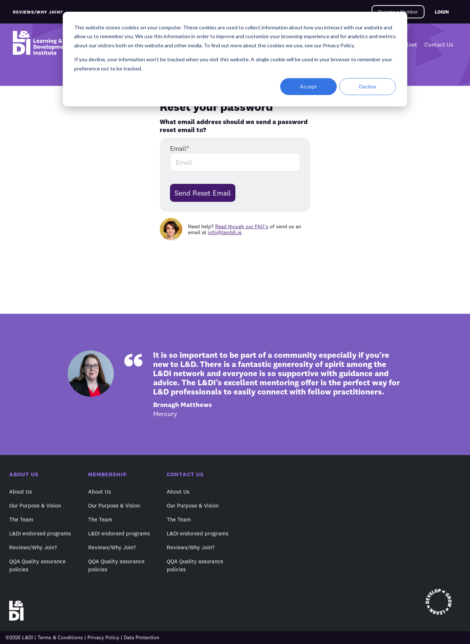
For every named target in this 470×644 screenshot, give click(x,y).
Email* (179, 148)
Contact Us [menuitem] (438, 44)
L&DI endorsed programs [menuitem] (40, 533)
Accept (308, 86)
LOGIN (442, 12)
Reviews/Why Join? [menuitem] (33, 547)
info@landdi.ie (225, 232)
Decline (367, 86)
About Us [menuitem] (20, 491)
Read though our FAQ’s (241, 226)
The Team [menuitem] (21, 519)
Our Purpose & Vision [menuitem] (35, 505)
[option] (235, 384)
